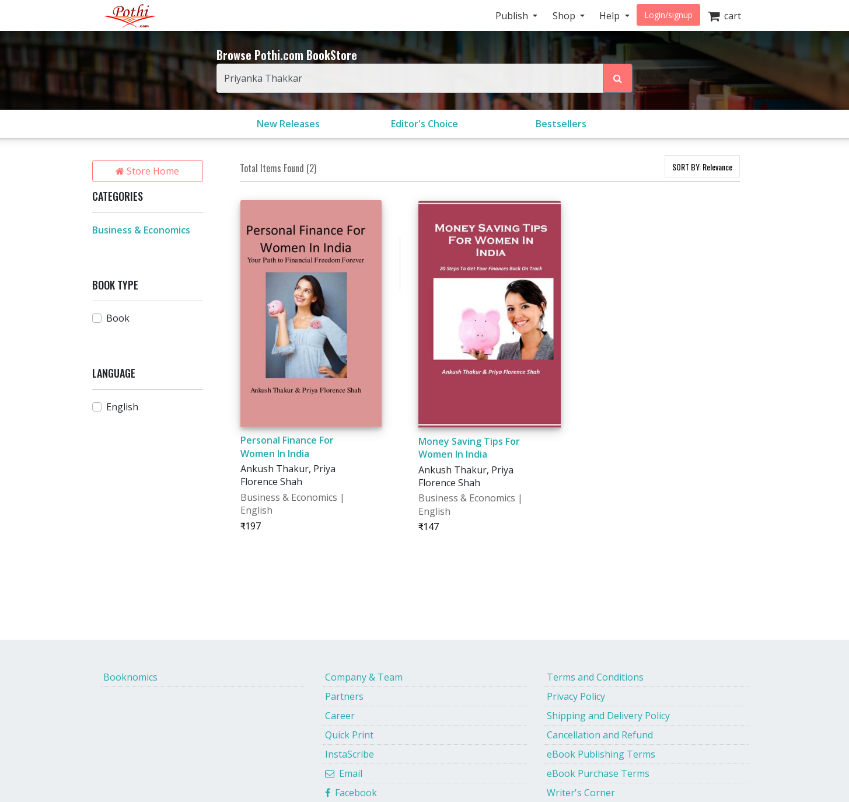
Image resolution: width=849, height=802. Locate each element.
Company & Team (364, 677)
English (122, 406)
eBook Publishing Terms (601, 754)
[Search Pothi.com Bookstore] (618, 78)
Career (340, 715)
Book (118, 318)
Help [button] (610, 15)
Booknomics (130, 677)
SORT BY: (702, 167)
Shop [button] (565, 15)
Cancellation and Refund (600, 734)
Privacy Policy (576, 696)
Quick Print (349, 734)
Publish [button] (512, 15)
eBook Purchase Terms (598, 773)
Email (343, 773)
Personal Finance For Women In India (287, 446)
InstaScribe (349, 754)
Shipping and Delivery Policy (608, 715)
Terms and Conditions (595, 677)
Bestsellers (561, 123)
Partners (344, 696)
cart (724, 15)
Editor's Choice (424, 123)
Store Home (147, 171)
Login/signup (668, 14)
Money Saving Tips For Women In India (469, 448)
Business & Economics (141, 230)
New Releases (288, 123)
